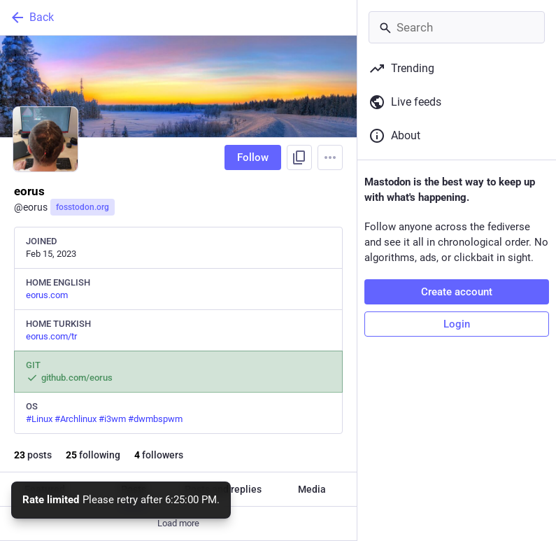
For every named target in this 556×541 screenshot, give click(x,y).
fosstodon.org (82, 207)
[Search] (457, 27)
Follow (253, 157)
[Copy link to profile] (299, 157)
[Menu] (330, 157)
